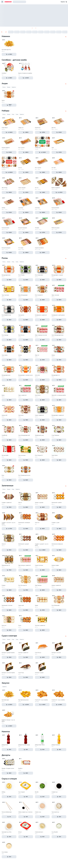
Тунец (17, 115)
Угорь (13, 115)
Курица (8, 88)
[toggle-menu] (2, 2)
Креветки (14, 88)
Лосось (4, 88)
